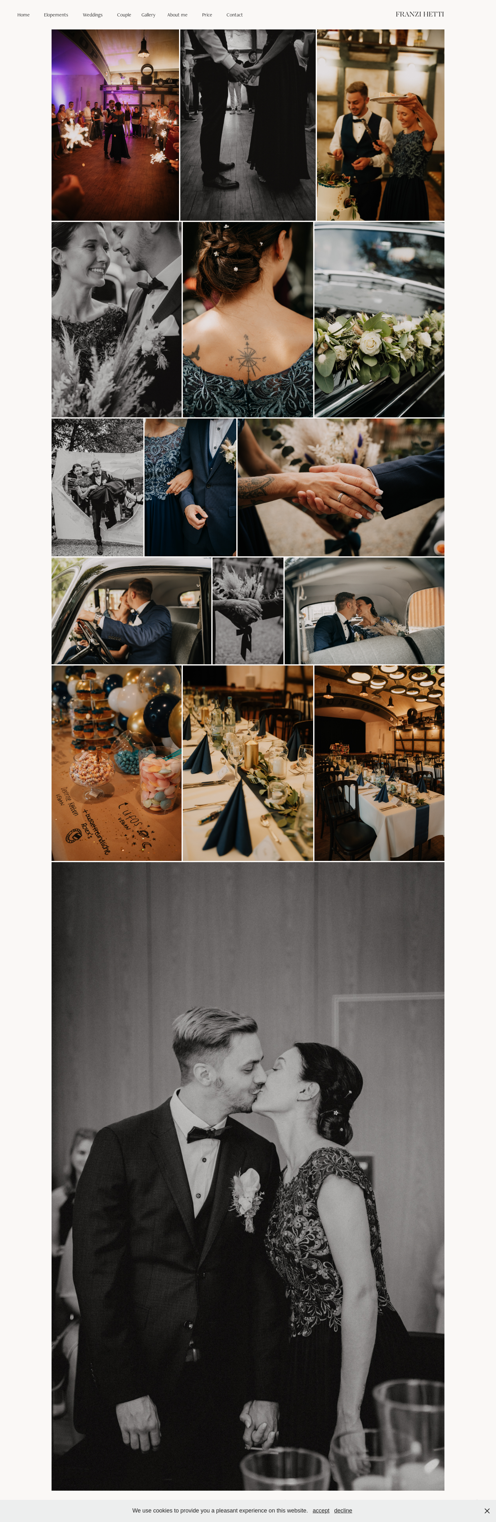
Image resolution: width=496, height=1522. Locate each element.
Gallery (148, 14)
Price (207, 14)
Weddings (93, 14)
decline (343, 1510)
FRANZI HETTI (420, 15)
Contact (234, 14)
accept (321, 1510)
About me (177, 14)
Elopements (56, 14)
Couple (124, 14)
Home (23, 14)
